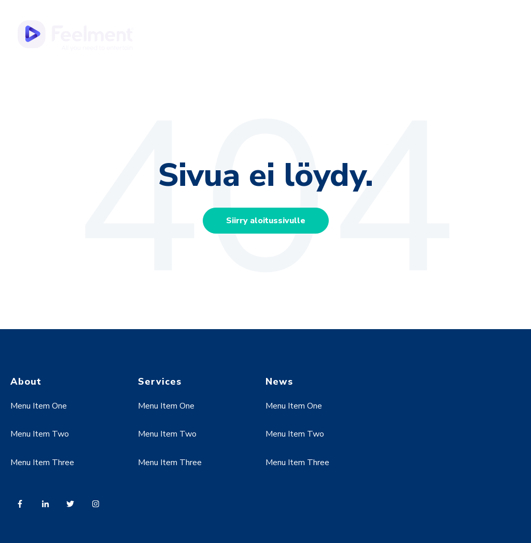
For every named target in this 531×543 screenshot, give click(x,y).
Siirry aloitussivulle (265, 220)
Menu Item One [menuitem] (38, 406)
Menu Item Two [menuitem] (39, 434)
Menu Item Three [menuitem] (42, 462)
